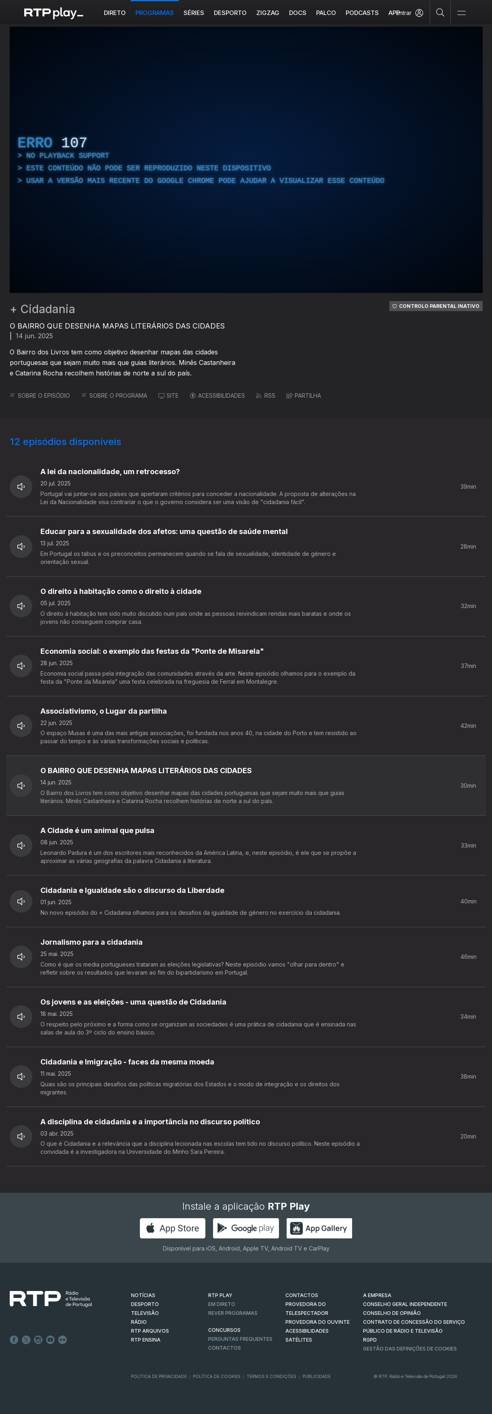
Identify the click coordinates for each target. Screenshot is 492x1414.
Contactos (224, 1348)
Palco (326, 13)
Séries (194, 13)
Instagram (38, 1340)
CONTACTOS (301, 1295)
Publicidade (316, 1376)
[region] (246, 160)
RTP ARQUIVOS (150, 1331)
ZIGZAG (267, 13)
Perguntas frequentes (240, 1339)
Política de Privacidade (159, 1376)
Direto (115, 13)
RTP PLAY (220, 1295)
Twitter (26, 1340)
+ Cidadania (42, 309)
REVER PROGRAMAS (233, 1313)
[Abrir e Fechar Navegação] (461, 13)
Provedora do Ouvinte (317, 1322)
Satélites (298, 1340)
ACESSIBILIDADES (217, 395)
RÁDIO (139, 1322)
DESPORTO (145, 1304)
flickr (62, 1340)
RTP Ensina (145, 1340)
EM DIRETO (221, 1304)
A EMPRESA (377, 1295)
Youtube (50, 1340)
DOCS (297, 13)
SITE (168, 395)
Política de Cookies (217, 1376)
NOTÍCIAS (143, 1295)
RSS (265, 395)
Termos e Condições (271, 1376)
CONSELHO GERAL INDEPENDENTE (405, 1304)
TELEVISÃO (145, 1313)
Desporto (230, 13)
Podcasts (362, 13)
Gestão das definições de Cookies (410, 1349)
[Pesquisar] (440, 12)
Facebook (14, 1340)
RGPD (370, 1340)
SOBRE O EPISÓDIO (40, 395)
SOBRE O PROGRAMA (114, 395)
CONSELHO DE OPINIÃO (392, 1313)
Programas (154, 13)
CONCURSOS (224, 1330)
